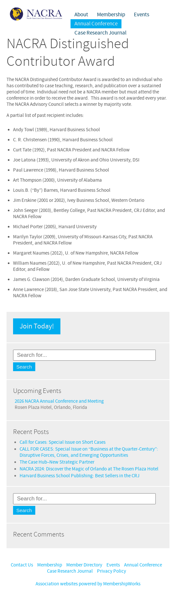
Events (141, 14)
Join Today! (37, 326)
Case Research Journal (100, 32)
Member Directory (84, 565)
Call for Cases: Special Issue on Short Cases (62, 442)
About (81, 14)
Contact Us (22, 565)
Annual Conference (96, 23)
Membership (111, 14)
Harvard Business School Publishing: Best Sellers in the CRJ (79, 476)
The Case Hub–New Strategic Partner (57, 462)
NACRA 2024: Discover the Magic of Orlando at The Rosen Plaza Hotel (89, 469)
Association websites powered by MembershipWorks (88, 584)
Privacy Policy (111, 571)
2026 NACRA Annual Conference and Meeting (59, 401)
